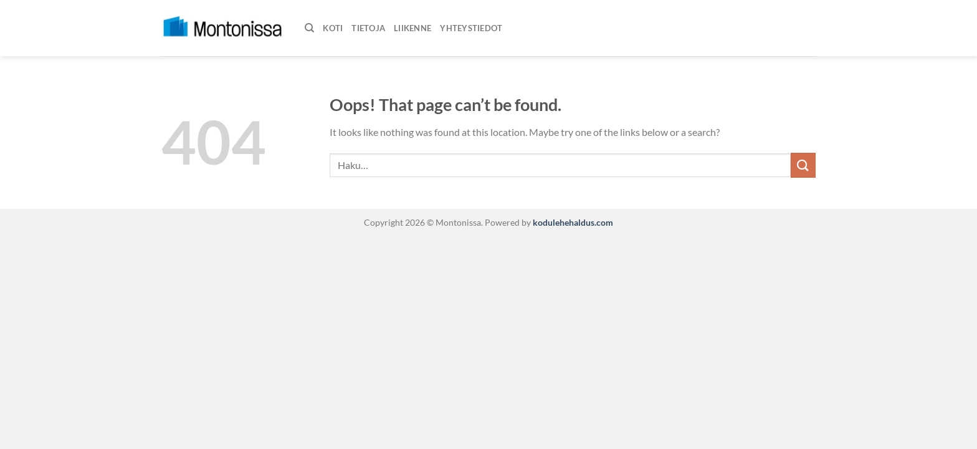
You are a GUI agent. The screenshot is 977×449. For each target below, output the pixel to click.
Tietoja (368, 28)
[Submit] (803, 165)
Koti (333, 28)
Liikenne (412, 28)
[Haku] (309, 28)
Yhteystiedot (471, 28)
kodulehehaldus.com (572, 222)
